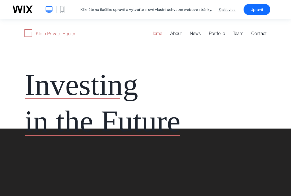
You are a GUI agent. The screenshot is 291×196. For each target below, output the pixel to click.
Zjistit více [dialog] (227, 9)
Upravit (257, 9)
